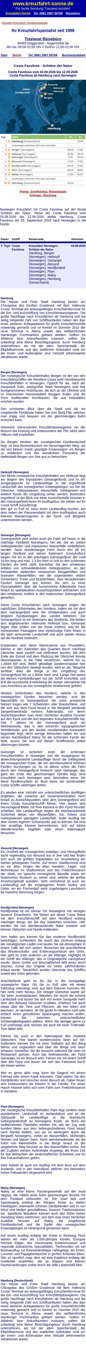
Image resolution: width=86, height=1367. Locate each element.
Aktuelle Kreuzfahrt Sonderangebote (25, 23)
